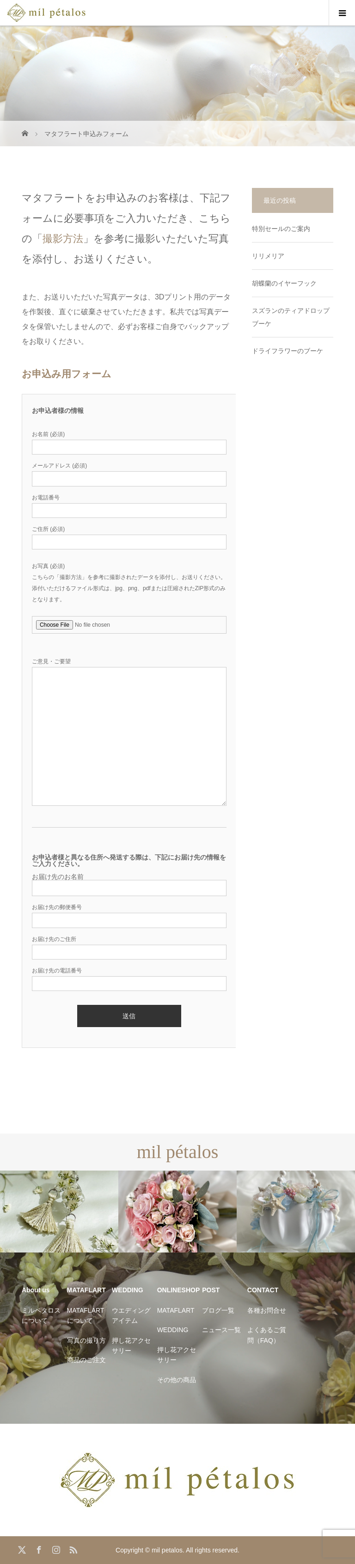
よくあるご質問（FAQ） (266, 1335)
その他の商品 (176, 1379)
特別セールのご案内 (281, 228)
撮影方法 (63, 238)
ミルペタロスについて (41, 1315)
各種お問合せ (266, 1310)
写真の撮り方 (86, 1340)
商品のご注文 (86, 1360)
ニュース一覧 (221, 1329)
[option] (59, 1211)
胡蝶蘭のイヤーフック (284, 283)
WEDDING (173, 1329)
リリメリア (268, 256)
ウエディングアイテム (131, 1315)
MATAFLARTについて (85, 1315)
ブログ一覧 (218, 1310)
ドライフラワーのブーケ (287, 351)
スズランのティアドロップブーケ (291, 317)
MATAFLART (176, 1310)
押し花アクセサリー (131, 1345)
